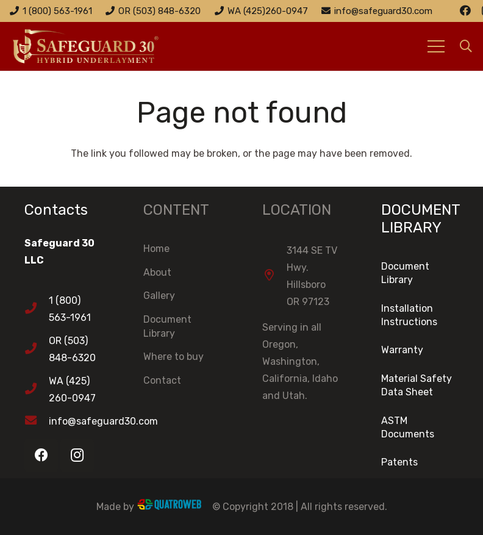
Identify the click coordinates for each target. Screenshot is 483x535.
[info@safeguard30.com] (36, 421)
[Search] (466, 46)
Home (156, 248)
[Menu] (436, 46)
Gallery (159, 295)
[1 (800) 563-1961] (36, 309)
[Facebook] (465, 10)
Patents (399, 462)
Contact (162, 380)
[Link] (101, 46)
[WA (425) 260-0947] (36, 389)
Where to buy (173, 356)
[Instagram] (77, 455)
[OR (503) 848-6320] (36, 349)
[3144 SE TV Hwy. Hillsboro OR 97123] (274, 276)
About (157, 272)
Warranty (402, 350)
